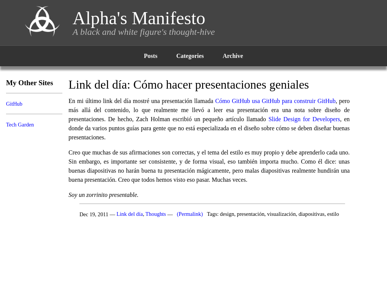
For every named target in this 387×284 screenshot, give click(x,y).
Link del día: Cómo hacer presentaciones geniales (188, 84)
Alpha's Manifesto (139, 18)
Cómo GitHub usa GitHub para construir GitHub (275, 101)
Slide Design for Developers (304, 119)
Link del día (129, 214)
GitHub (14, 104)
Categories (190, 56)
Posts (151, 56)
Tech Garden (20, 125)
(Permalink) (190, 214)
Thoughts (156, 214)
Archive (233, 56)
